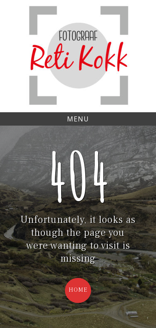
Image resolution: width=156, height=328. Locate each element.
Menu (78, 119)
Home (78, 290)
